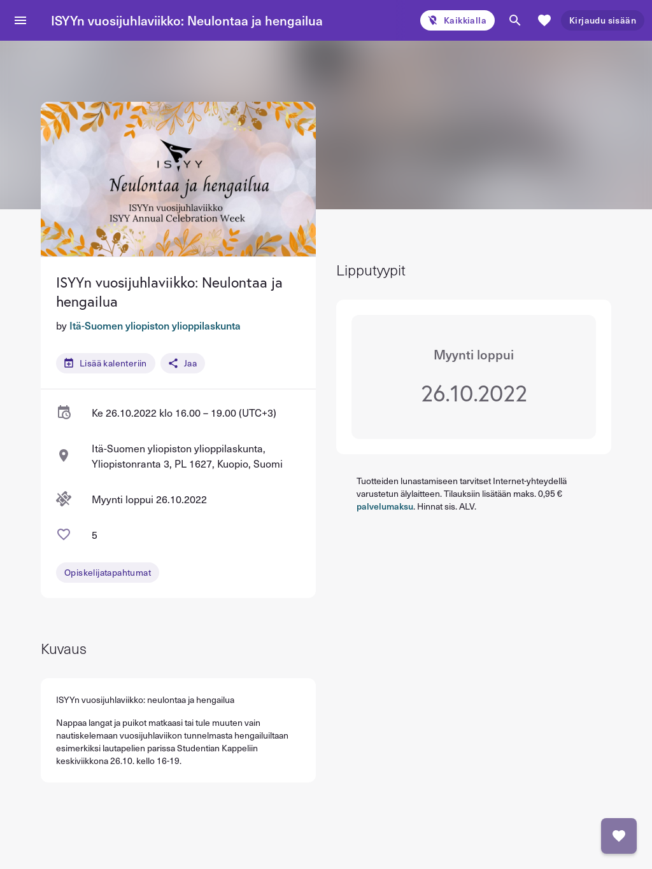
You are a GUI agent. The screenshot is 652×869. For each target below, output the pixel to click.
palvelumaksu (385, 506)
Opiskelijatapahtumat (107, 572)
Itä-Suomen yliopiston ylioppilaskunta (155, 325)
